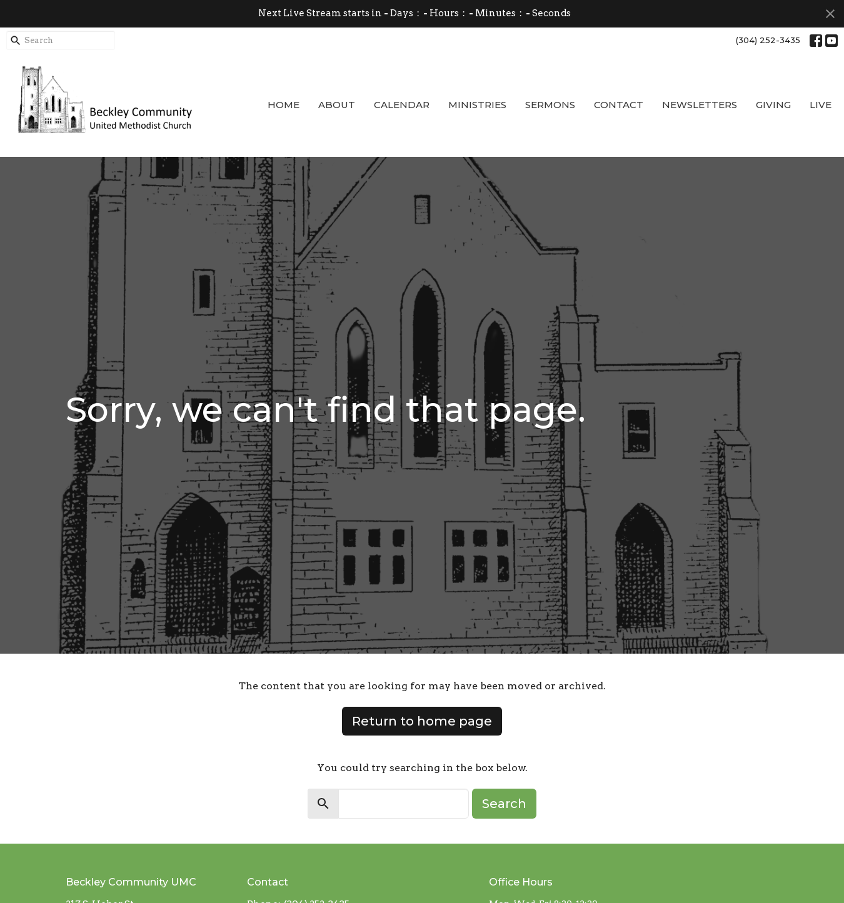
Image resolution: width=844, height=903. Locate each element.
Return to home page (422, 721)
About (336, 105)
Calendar (402, 105)
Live (820, 105)
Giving (773, 105)
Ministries (477, 105)
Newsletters (699, 105)
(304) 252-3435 (768, 40)
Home (283, 105)
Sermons (550, 105)
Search (504, 803)
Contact (618, 105)
